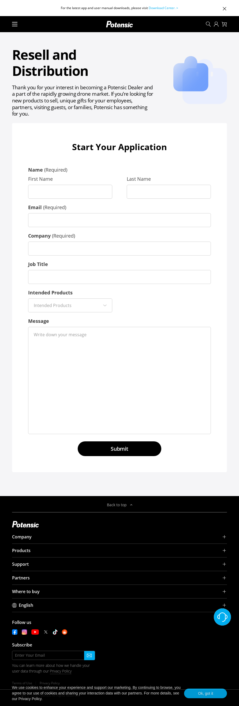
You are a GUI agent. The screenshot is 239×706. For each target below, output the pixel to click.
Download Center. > (163, 8)
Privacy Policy (61, 671)
